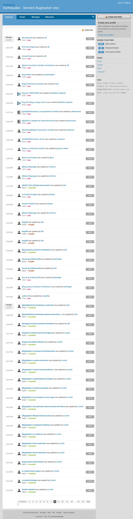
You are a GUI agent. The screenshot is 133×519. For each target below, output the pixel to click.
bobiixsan (70, 130)
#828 (24, 289)
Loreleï (67, 333)
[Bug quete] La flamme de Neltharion (36, 287)
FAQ (49, 512)
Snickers (52, 176)
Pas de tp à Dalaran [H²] (31, 278)
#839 (24, 59)
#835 (24, 123)
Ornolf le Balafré (28, 204)
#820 (24, 96)
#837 (24, 86)
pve (127, 89)
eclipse (112, 83)
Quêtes (100, 65)
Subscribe (89, 30)
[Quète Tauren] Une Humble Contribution (38, 65)
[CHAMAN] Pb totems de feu (33, 139)
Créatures (101, 72)
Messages (36, 17)
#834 (24, 132)
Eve (57, 84)
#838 (24, 68)
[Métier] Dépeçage (29, 167)
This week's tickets (109, 52)
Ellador (52, 194)
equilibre (100, 86)
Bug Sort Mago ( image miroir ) (34, 102)
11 (67, 502)
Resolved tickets (108, 48)
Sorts (100, 68)
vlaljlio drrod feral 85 (111, 93)
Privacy (58, 512)
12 (72, 502)
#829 (24, 280)
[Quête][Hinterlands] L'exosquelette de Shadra (40, 111)
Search (93, 17)
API (53, 512)
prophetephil (49, 75)
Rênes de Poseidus (29, 158)
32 (83, 502)
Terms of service (68, 512)
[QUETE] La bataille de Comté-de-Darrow (38, 121)
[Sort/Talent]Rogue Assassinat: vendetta (38, 130)
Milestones (50, 17)
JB (45, 38)
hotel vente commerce (118, 86)
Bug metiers (27, 75)
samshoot (61, 139)
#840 (24, 49)
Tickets (22, 17)
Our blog (43, 512)
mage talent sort (104, 89)
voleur (123, 93)
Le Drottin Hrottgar (29, 194)
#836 (24, 105)
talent (99, 93)
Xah (64, 185)
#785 (24, 77)
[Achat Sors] (27, 56)
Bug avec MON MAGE (30, 93)
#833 (24, 142)
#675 (24, 169)
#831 (24, 197)
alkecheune (76, 111)
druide (105, 83)
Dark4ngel (57, 259)
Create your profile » (106, 35)
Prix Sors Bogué (29, 47)
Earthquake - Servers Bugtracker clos (31, 8)
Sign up (127, 3)
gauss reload (63, 148)
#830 (24, 206)
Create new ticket (113, 17)
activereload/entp (30, 512)
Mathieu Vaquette (59, 93)
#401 (24, 151)
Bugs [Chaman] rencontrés (33, 84)
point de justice (119, 89)
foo (106, 86)
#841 (24, 40)
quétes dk (26, 296)
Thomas (52, 167)
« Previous (22, 502)
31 (78, 502)
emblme (120, 83)
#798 (24, 298)
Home (100, 61)
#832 (24, 160)
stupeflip (46, 296)
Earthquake (9, 5)
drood (99, 83)
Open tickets (107, 44)
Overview (9, 17)
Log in (120, 3)
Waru (52, 158)
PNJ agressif (27, 38)
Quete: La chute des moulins (33, 148)
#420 (24, 114)
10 (62, 502)
